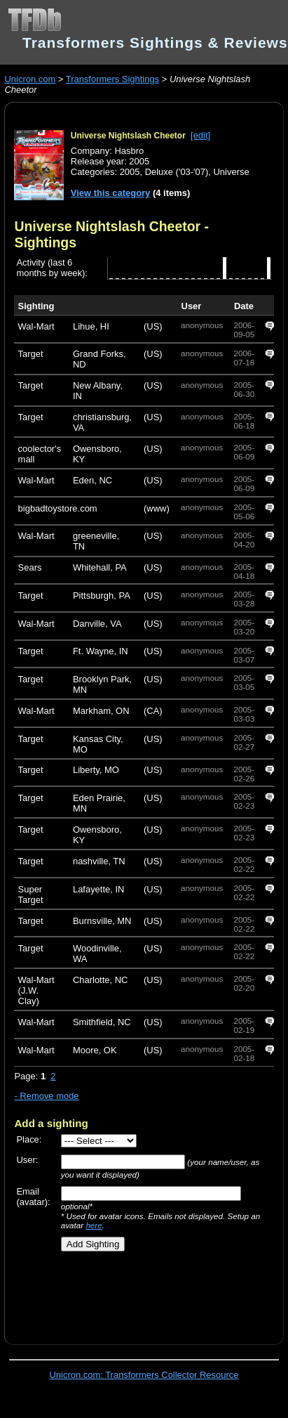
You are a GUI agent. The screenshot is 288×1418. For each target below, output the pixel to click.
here (93, 1225)
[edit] (200, 135)
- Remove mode (46, 1096)
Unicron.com (29, 79)
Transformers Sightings (112, 79)
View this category (111, 193)
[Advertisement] (138, 1292)
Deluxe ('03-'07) (177, 172)
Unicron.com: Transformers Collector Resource (144, 1375)
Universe (231, 172)
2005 (130, 172)
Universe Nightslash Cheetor (128, 136)
